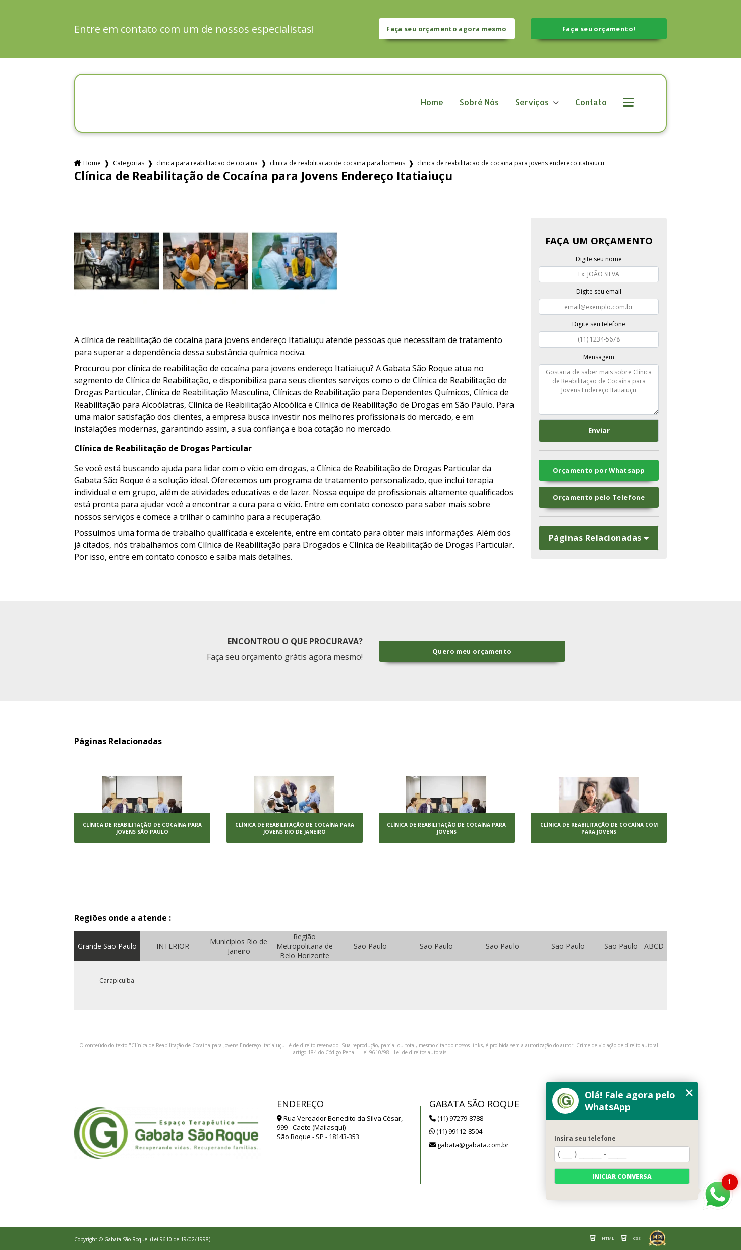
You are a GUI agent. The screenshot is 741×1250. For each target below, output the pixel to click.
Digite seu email (598, 291)
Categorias (128, 163)
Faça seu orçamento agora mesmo (446, 28)
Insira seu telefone (585, 1138)
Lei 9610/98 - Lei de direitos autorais (403, 1052)
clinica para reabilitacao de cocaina (207, 163)
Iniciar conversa (622, 1176)
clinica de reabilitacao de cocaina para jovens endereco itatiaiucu (510, 163)
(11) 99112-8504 (455, 1131)
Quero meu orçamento (471, 651)
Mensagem (598, 357)
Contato (591, 102)
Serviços (533, 102)
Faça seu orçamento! (598, 28)
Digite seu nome (599, 259)
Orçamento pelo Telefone (599, 497)
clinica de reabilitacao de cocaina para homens (337, 163)
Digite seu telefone (598, 324)
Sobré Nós (479, 102)
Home (432, 102)
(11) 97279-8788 (456, 1118)
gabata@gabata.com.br (469, 1144)
